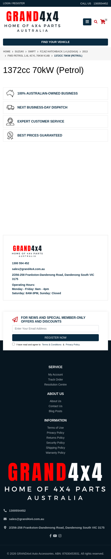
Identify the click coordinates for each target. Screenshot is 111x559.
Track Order (55, 379)
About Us (55, 401)
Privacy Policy (73, 344)
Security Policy (55, 442)
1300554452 (17, 510)
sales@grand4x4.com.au (28, 269)
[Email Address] (55, 328)
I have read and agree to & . (46, 344)
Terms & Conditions (51, 344)
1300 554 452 (20, 263)
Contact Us (55, 406)
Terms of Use (55, 427)
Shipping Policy (55, 447)
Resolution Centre (55, 384)
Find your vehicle (55, 42)
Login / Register (14, 3)
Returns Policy (55, 437)
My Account (55, 374)
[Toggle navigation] (87, 21)
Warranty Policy (55, 452)
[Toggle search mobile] (94, 22)
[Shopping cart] (103, 22)
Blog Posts (55, 411)
